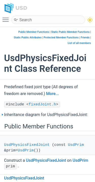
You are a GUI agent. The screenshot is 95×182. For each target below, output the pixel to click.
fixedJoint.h (42, 104)
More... (52, 93)
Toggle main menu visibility (7, 17)
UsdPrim (76, 145)
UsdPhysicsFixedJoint (27, 145)
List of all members (79, 43)
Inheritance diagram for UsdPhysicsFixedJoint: (46, 114)
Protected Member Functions (61, 37)
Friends (85, 37)
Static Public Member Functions (70, 32)
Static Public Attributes (28, 37)
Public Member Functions (33, 32)
